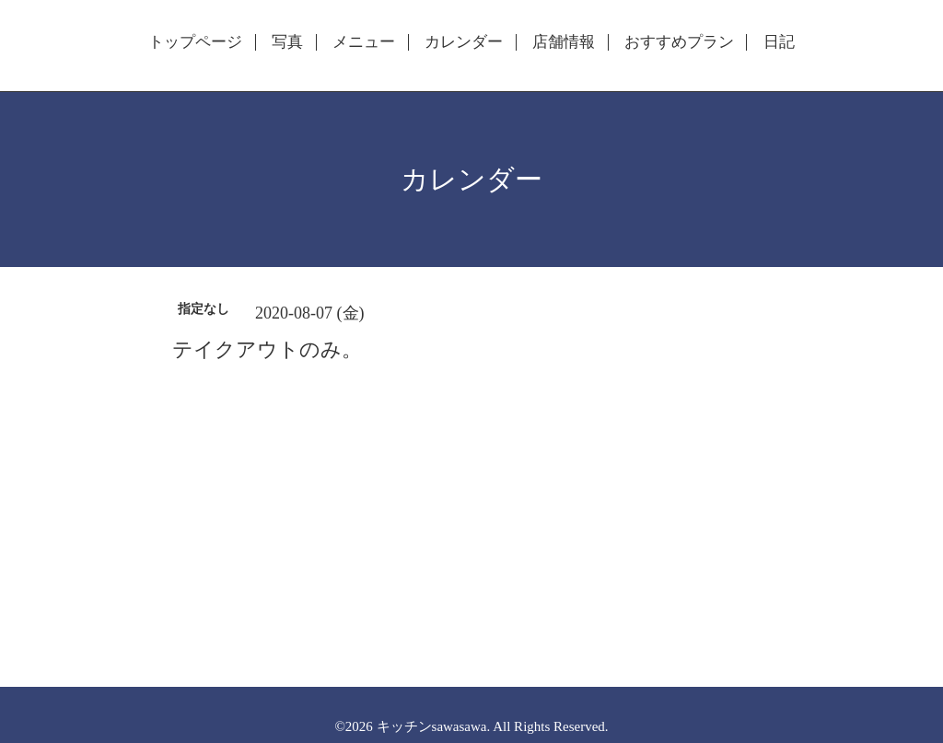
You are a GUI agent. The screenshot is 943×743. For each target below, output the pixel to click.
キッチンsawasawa (432, 726)
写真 (287, 42)
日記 (779, 42)
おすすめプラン (679, 42)
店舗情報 (563, 42)
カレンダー (464, 42)
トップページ (195, 42)
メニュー (363, 42)
